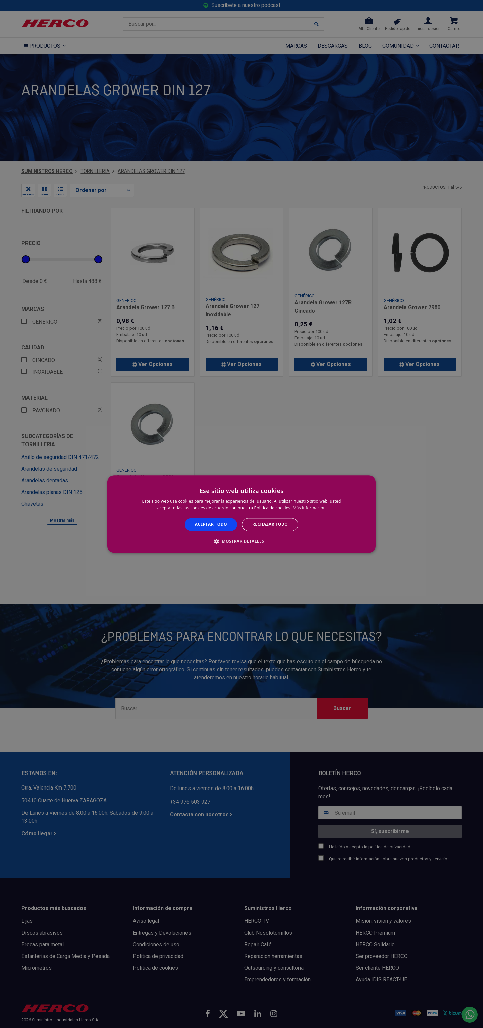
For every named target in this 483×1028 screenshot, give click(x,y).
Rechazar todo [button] (270, 524)
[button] (241, 541)
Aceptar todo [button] (211, 524)
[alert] (241, 514)
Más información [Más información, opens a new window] (309, 508)
